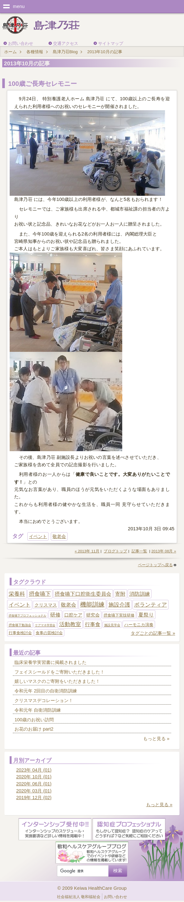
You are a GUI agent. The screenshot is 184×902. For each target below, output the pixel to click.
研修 (55, 614)
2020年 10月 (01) (33, 776)
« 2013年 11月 (87, 551)
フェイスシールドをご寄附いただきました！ (59, 671)
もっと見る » (156, 738)
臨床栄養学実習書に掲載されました (50, 662)
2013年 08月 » (164, 551)
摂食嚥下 (40, 594)
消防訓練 (139, 594)
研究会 (93, 614)
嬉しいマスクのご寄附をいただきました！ (57, 681)
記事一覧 (139, 551)
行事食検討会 (20, 633)
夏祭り (146, 614)
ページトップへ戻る (157, 565)
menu (19, 6)
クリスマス (45, 605)
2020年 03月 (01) (33, 790)
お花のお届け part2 (33, 729)
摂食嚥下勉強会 (20, 625)
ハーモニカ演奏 (138, 624)
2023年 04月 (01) (33, 770)
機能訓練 (92, 604)
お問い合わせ (20, 43)
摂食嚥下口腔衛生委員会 (83, 594)
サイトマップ (110, 43)
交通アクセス (65, 43)
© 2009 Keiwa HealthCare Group (91, 888)
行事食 (92, 624)
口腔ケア (73, 614)
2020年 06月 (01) (33, 783)
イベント (38, 536)
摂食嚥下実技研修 (119, 615)
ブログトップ (115, 551)
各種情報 (34, 51)
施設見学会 (112, 625)
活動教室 (70, 624)
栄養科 (17, 594)
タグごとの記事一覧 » (153, 633)
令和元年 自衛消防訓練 (37, 710)
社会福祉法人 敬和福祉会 (78, 897)
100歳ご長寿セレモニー (42, 83)
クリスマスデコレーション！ (43, 700)
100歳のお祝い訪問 (34, 719)
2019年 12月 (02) (33, 797)
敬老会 (59, 536)
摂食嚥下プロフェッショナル (27, 615)
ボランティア (150, 604)
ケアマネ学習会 (45, 625)
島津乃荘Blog (65, 51)
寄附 (120, 594)
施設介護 (119, 604)
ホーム (10, 51)
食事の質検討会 (49, 633)
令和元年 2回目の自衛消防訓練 (45, 690)
